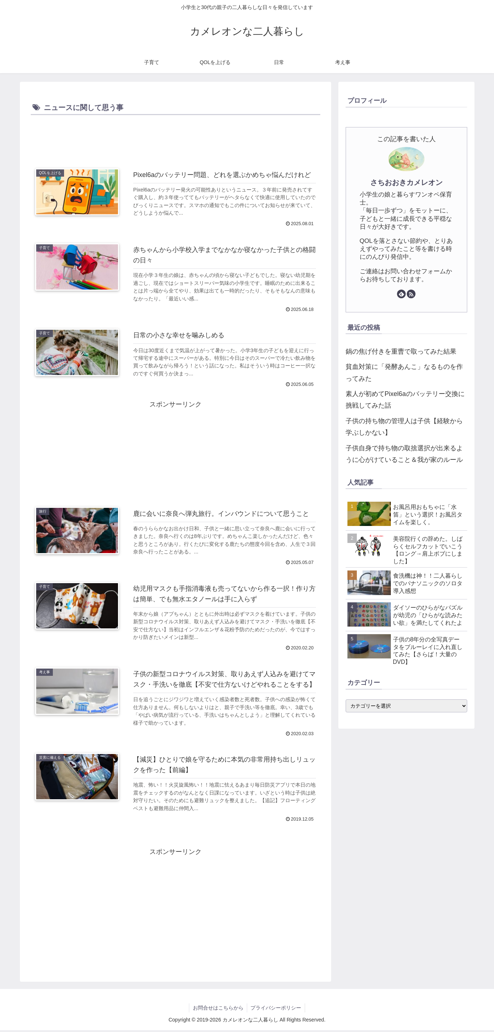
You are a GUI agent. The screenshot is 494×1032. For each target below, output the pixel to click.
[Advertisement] (175, 137)
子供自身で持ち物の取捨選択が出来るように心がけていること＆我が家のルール (404, 454)
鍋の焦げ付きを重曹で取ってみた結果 (401, 351)
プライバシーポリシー (276, 1009)
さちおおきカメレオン (406, 182)
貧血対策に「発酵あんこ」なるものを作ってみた (404, 372)
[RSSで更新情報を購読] (411, 294)
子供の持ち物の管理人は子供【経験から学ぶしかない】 (404, 426)
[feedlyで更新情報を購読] (401, 294)
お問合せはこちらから (218, 1009)
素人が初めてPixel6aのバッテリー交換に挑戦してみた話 (405, 399)
